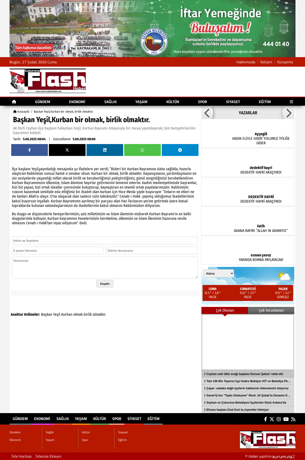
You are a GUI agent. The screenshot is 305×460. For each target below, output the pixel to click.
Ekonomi (77, 102)
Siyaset (233, 102)
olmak (78, 314)
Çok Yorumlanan (271, 310)
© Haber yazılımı (270, 456)
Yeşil (56, 314)
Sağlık (110, 102)
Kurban (66, 314)
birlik (88, 314)
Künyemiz (285, 62)
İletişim (266, 62)
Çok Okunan (225, 310)
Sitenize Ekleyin (48, 456)
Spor (202, 102)
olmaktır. (99, 314)
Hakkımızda (245, 62)
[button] (207, 113)
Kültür (172, 102)
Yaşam (141, 102)
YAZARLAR (248, 112)
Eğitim (265, 102)
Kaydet (105, 283)
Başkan (46, 314)
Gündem (42, 102)
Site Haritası (21, 456)
